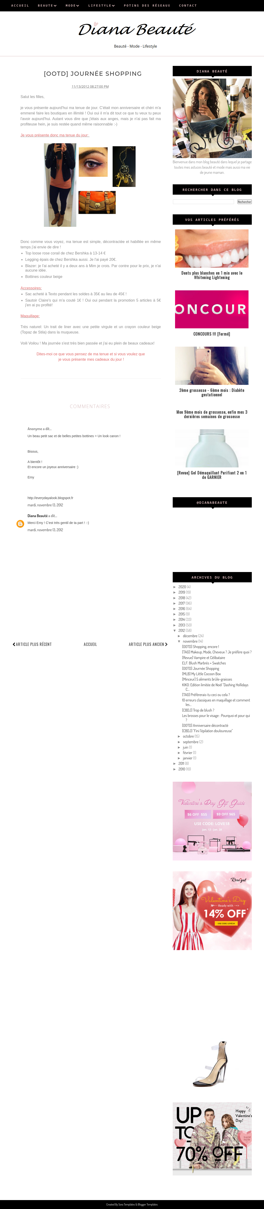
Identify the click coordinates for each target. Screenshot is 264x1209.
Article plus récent (34, 644)
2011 (182, 763)
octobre (189, 736)
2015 (182, 614)
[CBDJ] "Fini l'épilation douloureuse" (207, 730)
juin (186, 747)
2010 (182, 769)
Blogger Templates (147, 1204)
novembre (190, 641)
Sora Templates (127, 1204)
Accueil (90, 644)
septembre (191, 741)
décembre (190, 635)
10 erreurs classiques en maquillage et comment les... (216, 702)
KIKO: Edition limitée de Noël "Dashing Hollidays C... (215, 687)
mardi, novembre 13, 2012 (45, 504)
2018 (182, 597)
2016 (182, 608)
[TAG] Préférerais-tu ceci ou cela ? (206, 694)
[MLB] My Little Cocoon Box (201, 673)
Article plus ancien (148, 644)
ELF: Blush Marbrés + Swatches (204, 663)
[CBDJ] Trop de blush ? (198, 710)
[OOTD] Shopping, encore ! (200, 646)
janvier (188, 758)
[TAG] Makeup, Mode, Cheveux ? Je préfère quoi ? (217, 652)
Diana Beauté (38, 515)
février (188, 752)
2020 (183, 586)
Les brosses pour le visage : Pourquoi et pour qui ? (216, 717)
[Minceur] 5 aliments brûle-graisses (207, 679)
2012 (182, 630)
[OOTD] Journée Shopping (200, 668)
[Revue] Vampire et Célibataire (203, 657)
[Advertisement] (212, 993)
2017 (182, 603)
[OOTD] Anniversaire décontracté (205, 725)
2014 (182, 619)
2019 (182, 592)
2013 (182, 625)
